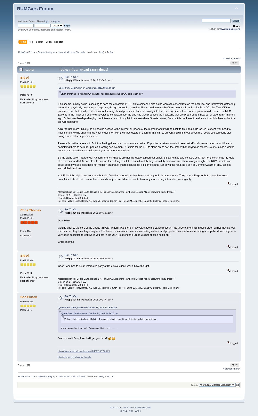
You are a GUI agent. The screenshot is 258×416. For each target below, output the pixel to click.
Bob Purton (28, 297)
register (56, 21)
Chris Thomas (30, 210)
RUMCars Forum (35, 8)
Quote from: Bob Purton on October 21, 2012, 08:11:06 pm (87, 88)
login (46, 21)
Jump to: (194, 385)
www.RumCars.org (229, 29)
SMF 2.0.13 (115, 407)
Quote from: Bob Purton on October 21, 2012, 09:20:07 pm (90, 313)
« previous (228, 58)
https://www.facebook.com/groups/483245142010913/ (84, 351)
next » (237, 58)
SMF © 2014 (128, 407)
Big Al (24, 77)
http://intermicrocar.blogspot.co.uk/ (74, 357)
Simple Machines (143, 407)
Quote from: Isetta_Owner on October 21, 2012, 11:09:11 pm (88, 307)
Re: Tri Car (71, 77)
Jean (101, 52)
